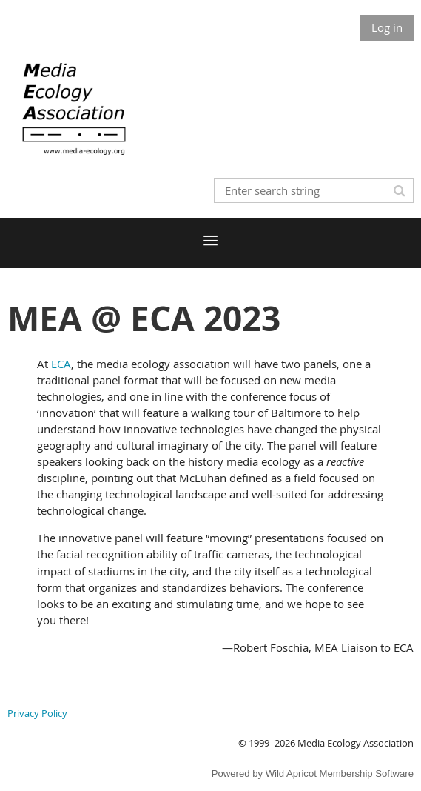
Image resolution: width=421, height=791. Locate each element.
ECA (61, 363)
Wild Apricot (291, 773)
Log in (387, 27)
